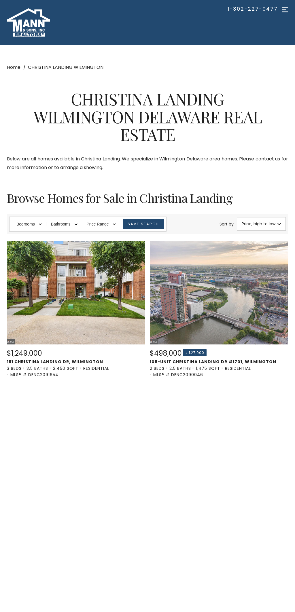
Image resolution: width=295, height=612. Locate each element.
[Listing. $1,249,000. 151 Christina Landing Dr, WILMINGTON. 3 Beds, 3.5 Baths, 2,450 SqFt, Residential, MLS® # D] (76, 309)
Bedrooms (29, 224)
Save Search (143, 224)
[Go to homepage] (36, 22)
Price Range (101, 224)
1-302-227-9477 (253, 9)
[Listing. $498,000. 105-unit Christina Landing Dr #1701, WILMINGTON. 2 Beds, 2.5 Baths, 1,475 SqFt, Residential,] (219, 309)
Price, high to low (261, 224)
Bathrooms (64, 224)
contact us (268, 159)
